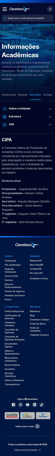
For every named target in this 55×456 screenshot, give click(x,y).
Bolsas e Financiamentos (13, 285)
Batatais (22, 94)
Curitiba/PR (35, 269)
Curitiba (47, 94)
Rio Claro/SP (36, 273)
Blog (32, 315)
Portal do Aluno (38, 323)
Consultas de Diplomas (11, 331)
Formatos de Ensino (15, 295)
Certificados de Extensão (13, 317)
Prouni (8, 299)
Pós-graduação (13, 264)
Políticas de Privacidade (27, 449)
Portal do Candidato (35, 329)
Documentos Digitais (11, 345)
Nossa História (12, 365)
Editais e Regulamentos (12, 352)
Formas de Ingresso (15, 291)
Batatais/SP (36, 260)
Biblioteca (35, 311)
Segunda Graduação (10, 270)
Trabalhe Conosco (39, 335)
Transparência (12, 384)
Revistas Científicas (10, 374)
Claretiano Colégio (39, 319)
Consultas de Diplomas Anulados (14, 338)
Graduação (10, 260)
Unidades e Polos (39, 278)
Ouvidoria (10, 369)
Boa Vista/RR (36, 264)
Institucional (9, 94)
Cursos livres (11, 276)
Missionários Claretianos (11, 359)
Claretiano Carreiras (10, 324)
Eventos (9, 280)
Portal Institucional (14, 311)
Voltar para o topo (27, 426)
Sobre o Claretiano (14, 380)
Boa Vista (35, 94)
